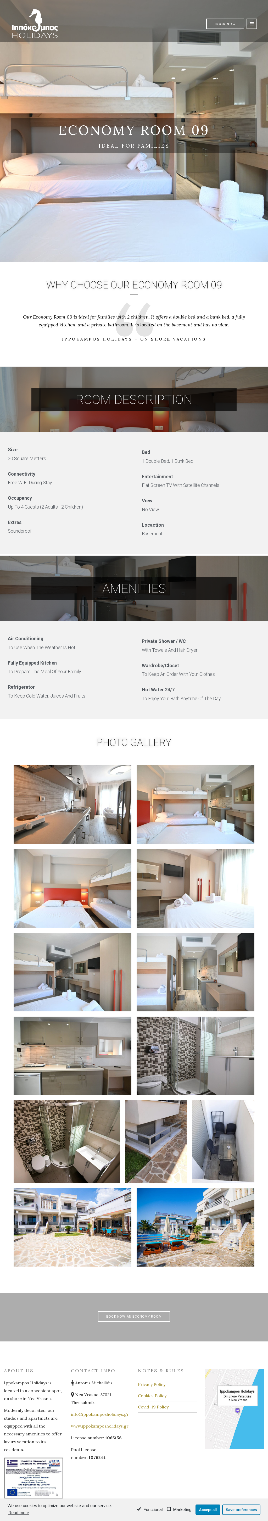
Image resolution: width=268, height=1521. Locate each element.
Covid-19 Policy (153, 1406)
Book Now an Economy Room (134, 1316)
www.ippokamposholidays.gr (100, 1426)
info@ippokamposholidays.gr (100, 1414)
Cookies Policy (152, 1395)
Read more (18, 1513)
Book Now (225, 24)
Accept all (208, 1510)
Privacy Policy (151, 1384)
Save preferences (241, 1510)
